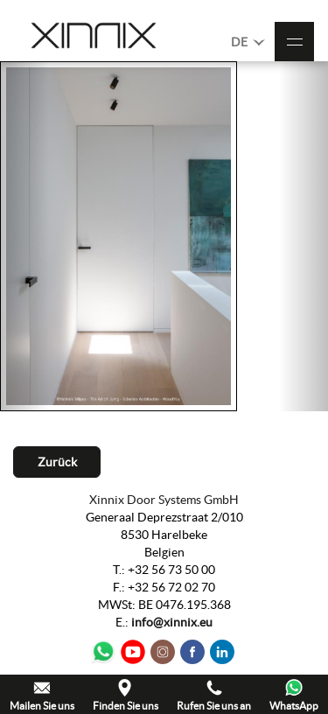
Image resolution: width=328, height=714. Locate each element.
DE (248, 41)
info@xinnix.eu (172, 622)
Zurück (57, 462)
